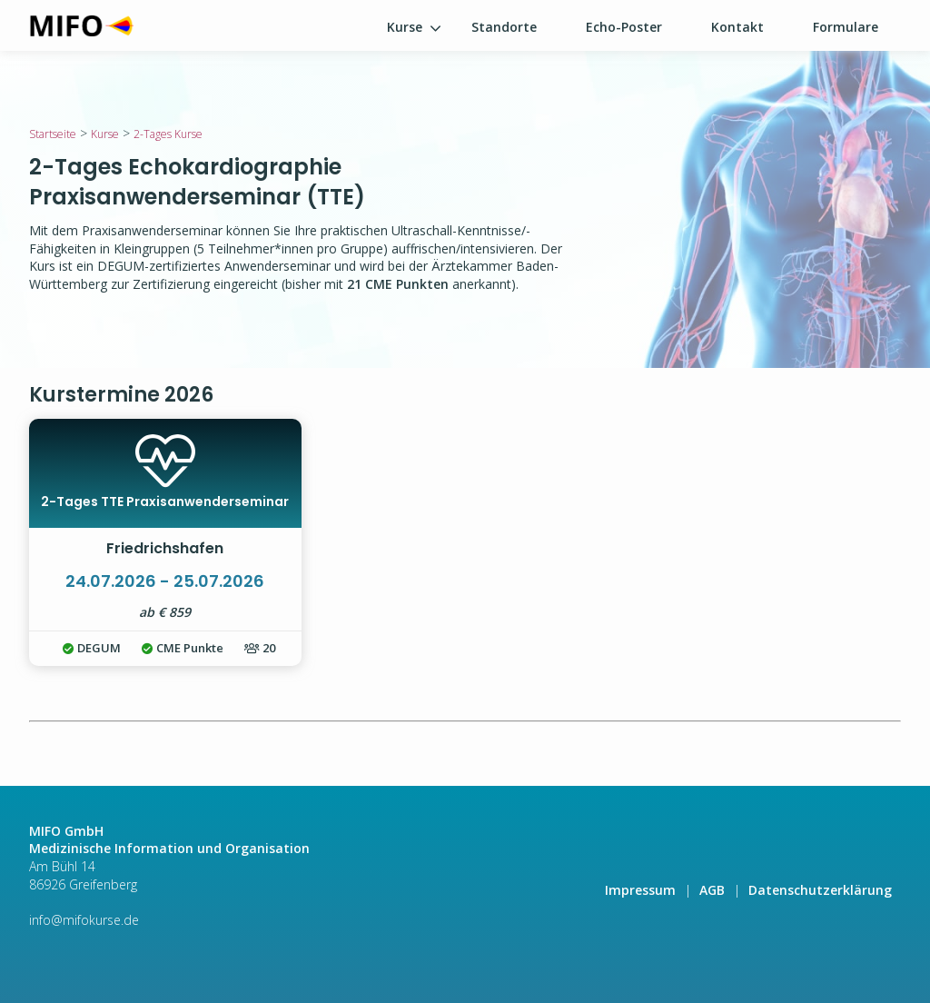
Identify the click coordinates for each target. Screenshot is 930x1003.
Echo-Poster (624, 26)
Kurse (404, 26)
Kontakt (737, 26)
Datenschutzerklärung (820, 890)
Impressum (640, 890)
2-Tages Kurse (168, 134)
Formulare (845, 26)
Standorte (504, 26)
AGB (712, 890)
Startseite (52, 134)
